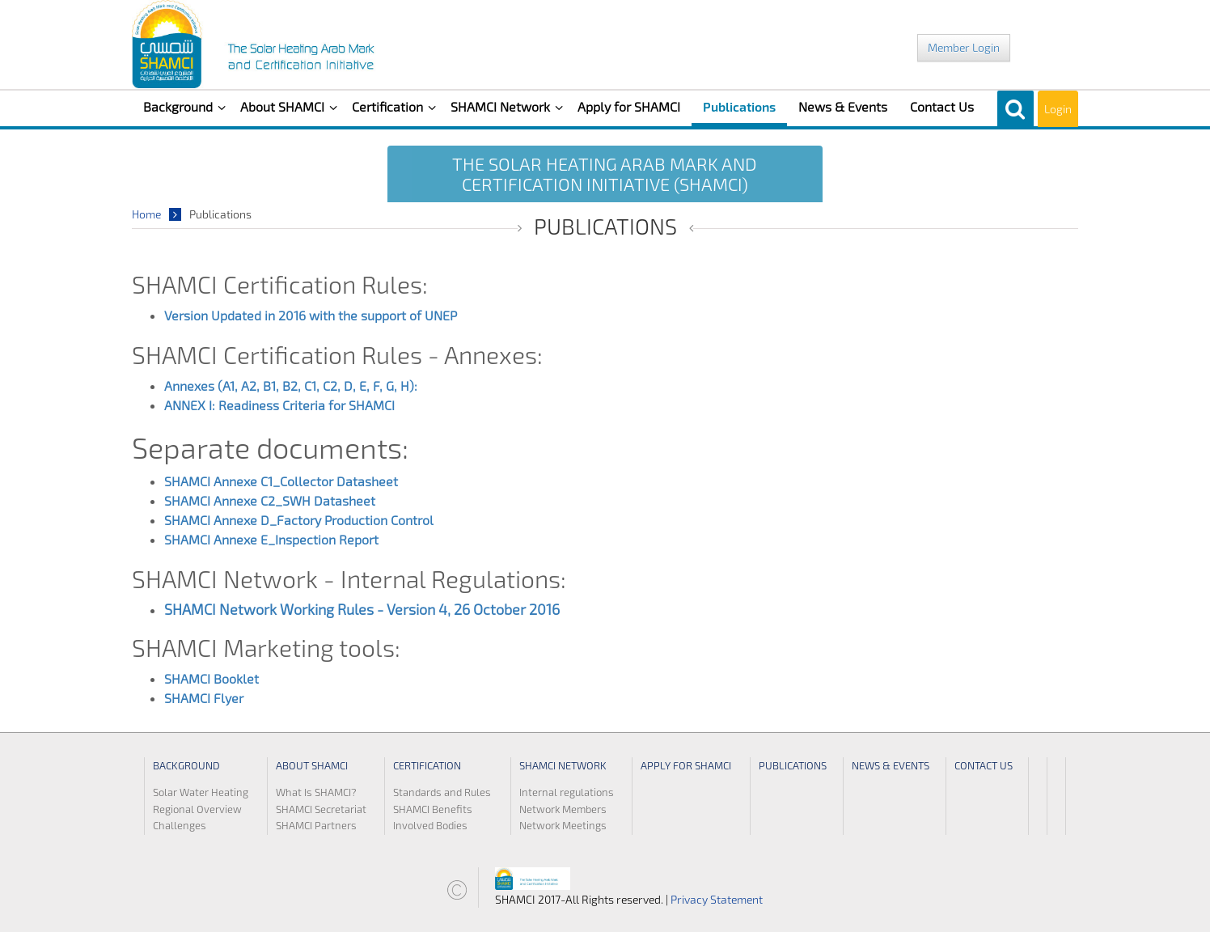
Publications (739, 106)
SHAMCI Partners (316, 825)
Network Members (563, 809)
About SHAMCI (284, 106)
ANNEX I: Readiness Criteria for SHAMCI (281, 405)
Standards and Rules (442, 792)
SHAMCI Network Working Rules (269, 609)
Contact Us (942, 106)
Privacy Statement (717, 899)
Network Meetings (563, 825)
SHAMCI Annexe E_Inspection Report (273, 539)
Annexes (191, 385)
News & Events (842, 106)
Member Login (964, 47)
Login (1058, 109)
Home (146, 214)
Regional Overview (197, 809)
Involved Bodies (430, 825)
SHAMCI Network (502, 106)
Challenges (179, 825)
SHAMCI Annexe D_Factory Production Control (299, 519)
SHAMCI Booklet (211, 678)
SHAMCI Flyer (203, 697)
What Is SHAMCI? (316, 792)
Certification (389, 106)
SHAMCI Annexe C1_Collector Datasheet (281, 481)
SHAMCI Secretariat (321, 809)
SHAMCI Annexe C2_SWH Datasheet (269, 500)
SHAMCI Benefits (432, 809)
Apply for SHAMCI (629, 106)
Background (179, 106)
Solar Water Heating (200, 792)
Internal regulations (566, 792)
